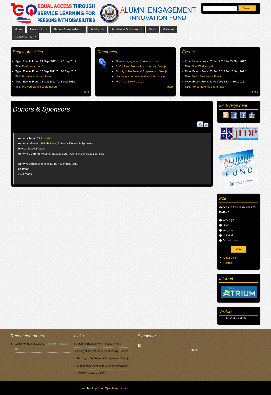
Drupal (95, 388)
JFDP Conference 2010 (129, 81)
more (86, 91)
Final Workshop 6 (32, 66)
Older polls (229, 257)
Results (227, 262)
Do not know (230, 240)
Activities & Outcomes (125, 29)
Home (18, 29)
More (194, 349)
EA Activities (44, 138)
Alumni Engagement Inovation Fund (137, 61)
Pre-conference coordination (39, 86)
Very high (228, 220)
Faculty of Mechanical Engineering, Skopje (141, 71)
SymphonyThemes (116, 388)
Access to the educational (29, 343)
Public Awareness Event (36, 76)
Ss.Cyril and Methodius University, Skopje (140, 66)
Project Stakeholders (67, 29)
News (152, 29)
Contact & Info (24, 36)
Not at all (228, 235)
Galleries (168, 29)
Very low (228, 230)
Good (226, 225)
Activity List (97, 29)
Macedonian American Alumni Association (140, 76)
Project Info (37, 29)
